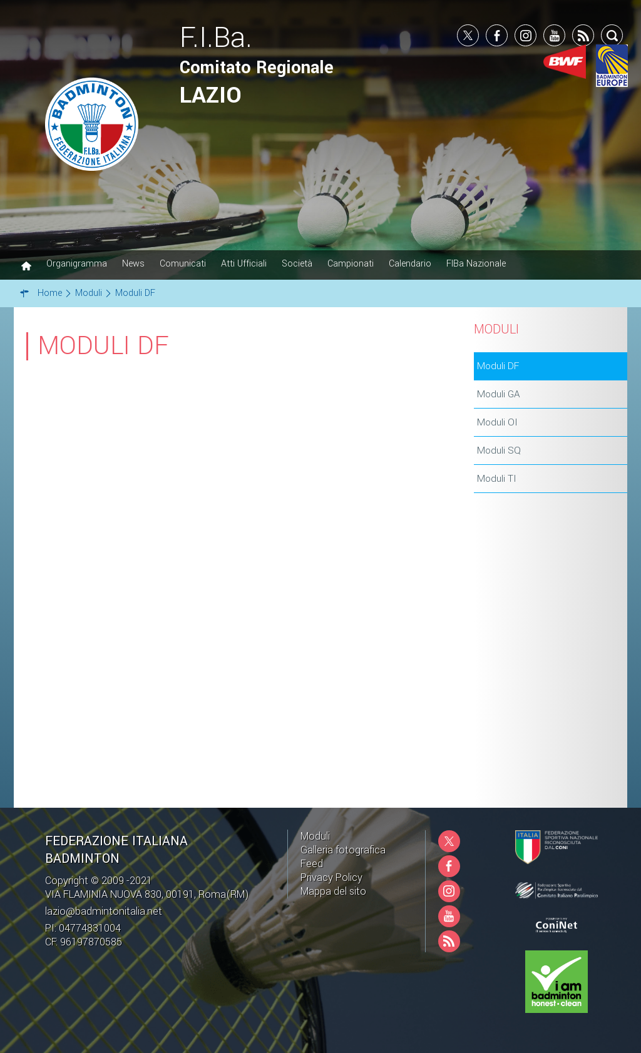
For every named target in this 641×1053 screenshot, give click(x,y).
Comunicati (183, 263)
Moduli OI (497, 422)
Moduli (315, 836)
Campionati (350, 263)
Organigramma (76, 263)
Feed (311, 864)
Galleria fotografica (343, 850)
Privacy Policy (331, 877)
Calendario (410, 263)
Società (297, 263)
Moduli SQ (499, 450)
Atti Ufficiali (244, 263)
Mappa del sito (333, 891)
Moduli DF (498, 366)
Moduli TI (496, 479)
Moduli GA (498, 394)
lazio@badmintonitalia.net (103, 911)
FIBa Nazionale (476, 263)
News (133, 263)
